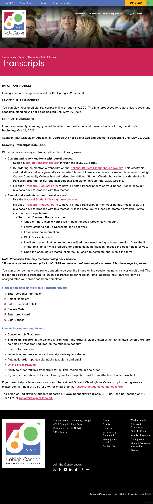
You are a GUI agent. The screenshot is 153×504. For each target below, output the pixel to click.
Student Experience (112, 13)
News (106, 420)
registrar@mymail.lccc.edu (36, 398)
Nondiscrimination (140, 435)
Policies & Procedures (136, 426)
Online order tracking (22, 365)
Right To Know (138, 431)
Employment (137, 439)
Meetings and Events (110, 441)
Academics (80, 13)
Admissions (94, 13)
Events (106, 424)
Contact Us (109, 446)
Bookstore (108, 428)
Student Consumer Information (140, 445)
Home (5, 57)
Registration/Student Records (42, 57)
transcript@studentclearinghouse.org (99, 386)
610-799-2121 (60, 431)
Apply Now (136, 3)
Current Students (18, 57)
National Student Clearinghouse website (97, 168)
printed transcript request (42, 163)
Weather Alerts (138, 420)
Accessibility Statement (109, 434)
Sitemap (134, 450)
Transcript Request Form (41, 186)
